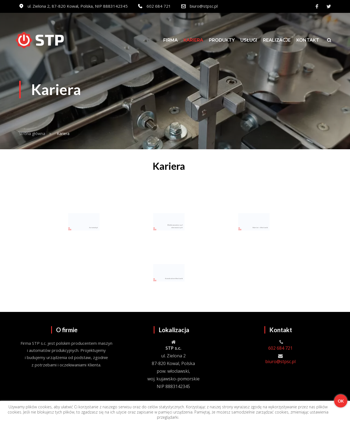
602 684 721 (159, 6)
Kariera (193, 40)
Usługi (248, 40)
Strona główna (32, 133)
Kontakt (307, 40)
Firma (170, 40)
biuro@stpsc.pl (204, 6)
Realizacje (277, 40)
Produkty (222, 40)
